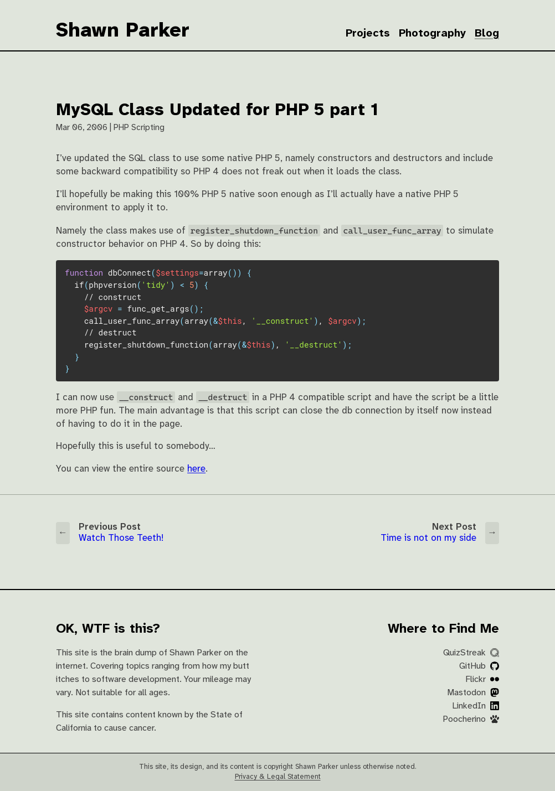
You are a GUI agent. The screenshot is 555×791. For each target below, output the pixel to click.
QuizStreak (471, 653)
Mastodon (473, 692)
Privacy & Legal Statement (278, 776)
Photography (432, 33)
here (196, 469)
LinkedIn (475, 706)
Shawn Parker (122, 31)
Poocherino (471, 719)
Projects (368, 33)
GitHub (479, 666)
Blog (487, 33)
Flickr (482, 679)
